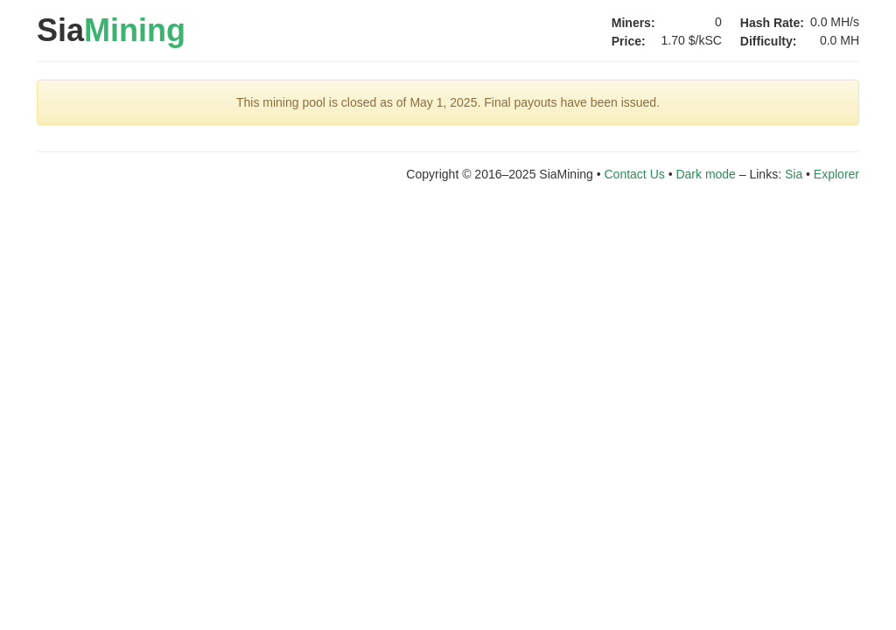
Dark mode (705, 174)
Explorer (836, 174)
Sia (111, 30)
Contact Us (635, 174)
